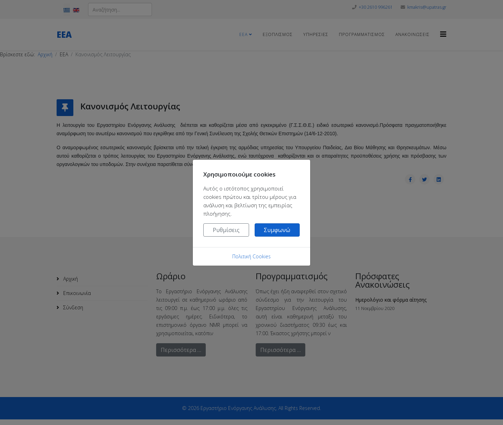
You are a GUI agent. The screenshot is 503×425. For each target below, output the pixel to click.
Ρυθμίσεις (226, 230)
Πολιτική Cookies (251, 256)
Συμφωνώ (277, 230)
